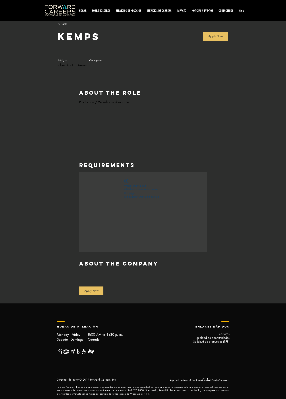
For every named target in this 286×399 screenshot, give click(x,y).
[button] (215, 36)
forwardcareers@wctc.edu (72, 393)
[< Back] (71, 24)
